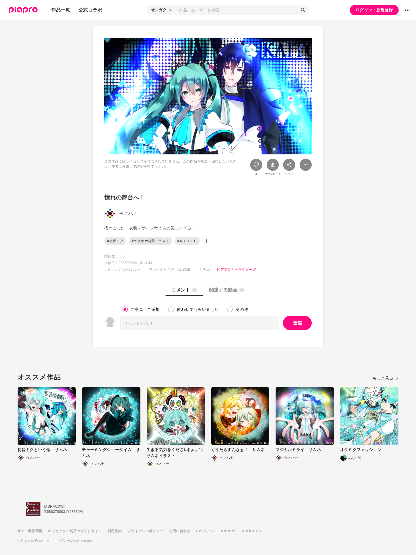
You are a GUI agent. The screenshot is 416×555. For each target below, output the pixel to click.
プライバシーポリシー (145, 531)
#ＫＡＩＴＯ (187, 241)
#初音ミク (115, 241)
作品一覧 (60, 10)
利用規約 (114, 531)
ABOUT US (251, 531)
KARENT (228, 531)
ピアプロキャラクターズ (236, 270)
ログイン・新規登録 (374, 10)
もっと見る (385, 378)
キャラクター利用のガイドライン (74, 531)
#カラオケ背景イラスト (150, 241)
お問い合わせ (179, 531)
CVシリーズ (206, 531)
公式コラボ (90, 10)
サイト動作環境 (29, 531)
